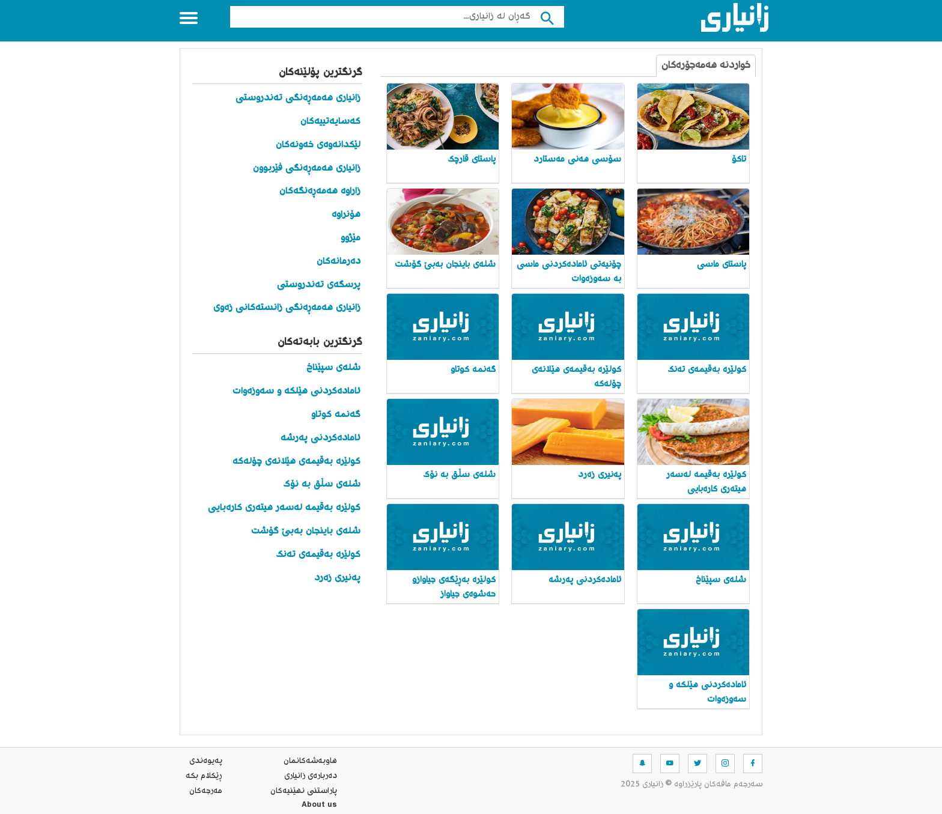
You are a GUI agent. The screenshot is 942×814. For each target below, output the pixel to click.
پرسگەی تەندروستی (318, 285)
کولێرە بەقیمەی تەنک (318, 555)
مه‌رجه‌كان (205, 791)
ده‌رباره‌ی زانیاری (310, 776)
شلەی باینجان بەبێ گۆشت (305, 531)
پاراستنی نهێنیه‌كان (303, 791)
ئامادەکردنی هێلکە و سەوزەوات (296, 391)
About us (319, 806)
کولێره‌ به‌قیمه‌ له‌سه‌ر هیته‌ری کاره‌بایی (284, 508)
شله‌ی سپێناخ (333, 368)
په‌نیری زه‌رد (337, 578)
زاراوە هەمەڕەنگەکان (319, 191)
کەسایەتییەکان (330, 122)
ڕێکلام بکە (204, 776)
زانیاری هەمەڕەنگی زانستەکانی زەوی (286, 308)
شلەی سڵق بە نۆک (321, 484)
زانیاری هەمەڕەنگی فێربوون (306, 168)
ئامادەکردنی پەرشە (320, 438)
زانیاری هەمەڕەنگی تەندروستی (297, 98)
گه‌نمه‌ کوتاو (335, 415)
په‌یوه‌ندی (205, 761)
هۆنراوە (346, 215)
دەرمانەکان (338, 262)
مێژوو (350, 238)
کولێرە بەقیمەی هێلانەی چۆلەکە (296, 462)
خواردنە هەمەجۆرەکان (705, 65)
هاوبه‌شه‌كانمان (310, 761)
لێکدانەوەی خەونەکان (318, 145)
